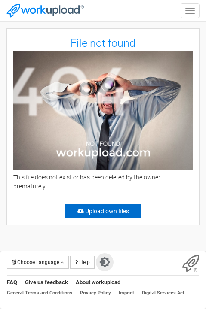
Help (82, 262)
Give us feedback (46, 282)
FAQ (12, 282)
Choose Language (38, 262)
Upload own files (103, 211)
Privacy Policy (95, 293)
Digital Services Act (163, 293)
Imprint (126, 293)
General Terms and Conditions (39, 293)
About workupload (98, 282)
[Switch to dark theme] (105, 262)
